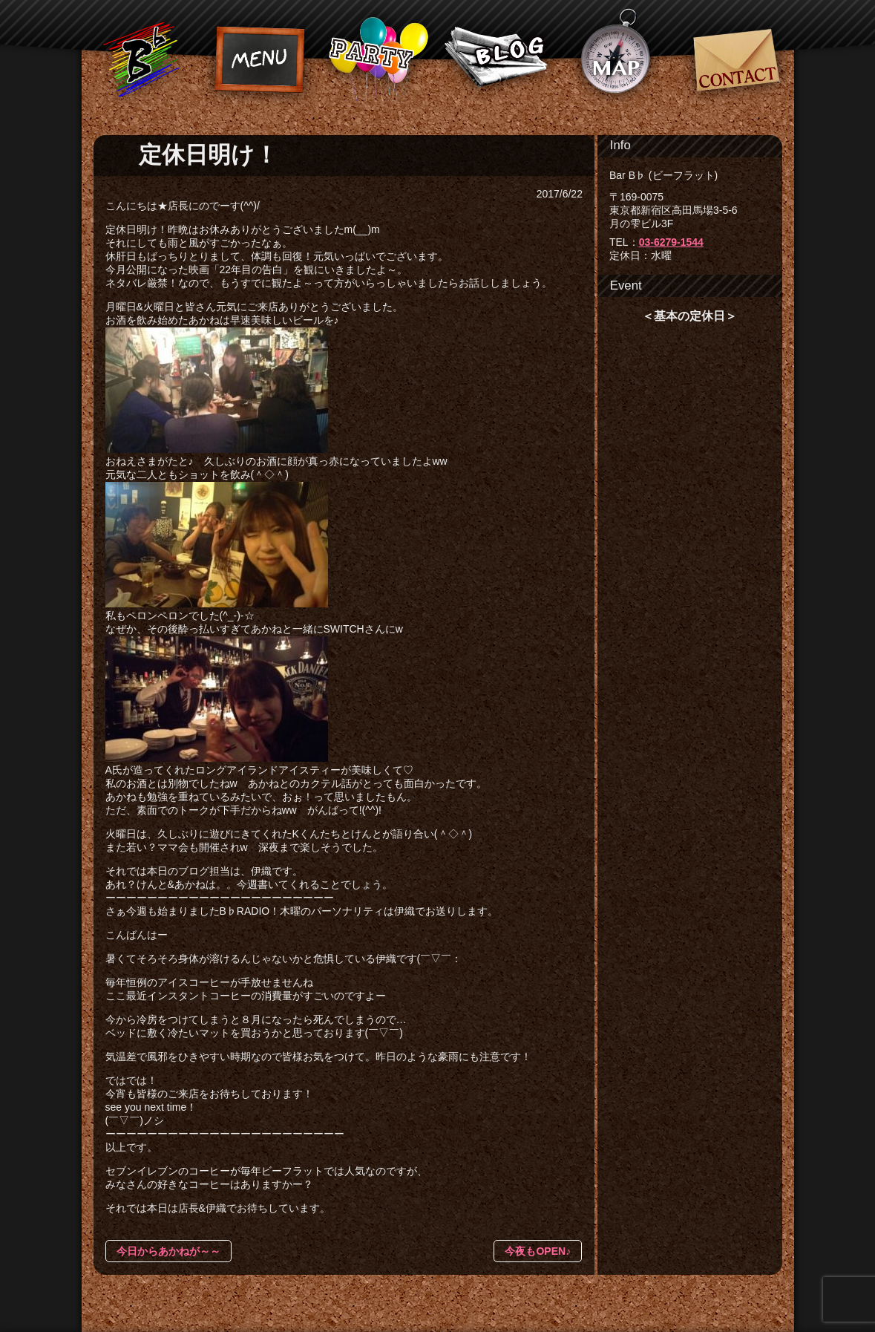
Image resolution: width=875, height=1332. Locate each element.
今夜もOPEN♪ (538, 1251)
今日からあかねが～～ (168, 1251)
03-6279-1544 (671, 242)
